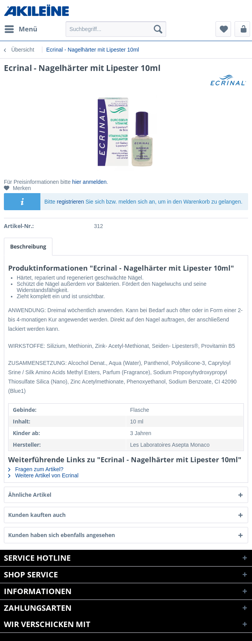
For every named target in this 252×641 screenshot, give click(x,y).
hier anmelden (89, 182)
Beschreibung (28, 246)
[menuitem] (20, 29)
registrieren (70, 202)
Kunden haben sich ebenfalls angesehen (61, 535)
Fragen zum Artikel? (35, 469)
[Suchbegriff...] (116, 29)
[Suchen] (158, 29)
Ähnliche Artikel (29, 494)
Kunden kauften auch (37, 514)
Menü (21, 28)
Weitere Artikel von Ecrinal (43, 475)
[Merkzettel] (223, 29)
